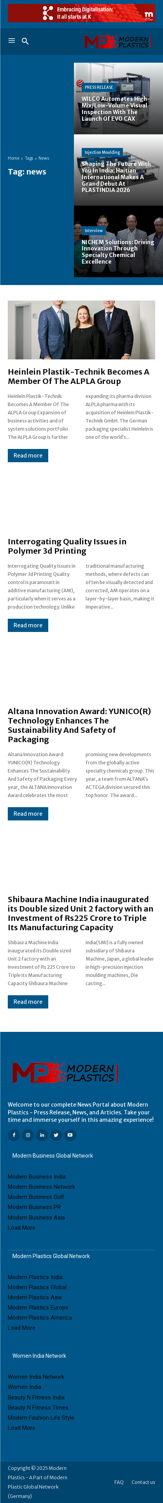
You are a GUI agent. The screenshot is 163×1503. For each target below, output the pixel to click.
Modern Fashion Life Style (41, 1417)
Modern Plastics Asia (35, 1297)
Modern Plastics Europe (38, 1307)
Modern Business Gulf (36, 1196)
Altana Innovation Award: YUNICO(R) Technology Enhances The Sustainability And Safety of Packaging (79, 725)
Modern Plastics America (40, 1317)
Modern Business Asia (36, 1217)
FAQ (119, 1482)
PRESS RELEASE (99, 87)
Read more (28, 455)
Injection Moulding (102, 152)
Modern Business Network (41, 1186)
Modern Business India (37, 1176)
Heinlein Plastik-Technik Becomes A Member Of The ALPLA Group (78, 376)
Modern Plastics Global (37, 1287)
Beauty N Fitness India (36, 1397)
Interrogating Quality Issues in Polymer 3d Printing (67, 546)
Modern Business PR (34, 1207)
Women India (24, 1386)
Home (13, 158)
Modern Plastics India (35, 1277)
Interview (94, 230)
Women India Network (36, 1376)
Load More (21, 1227)
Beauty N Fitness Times (38, 1407)
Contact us (143, 1482)
